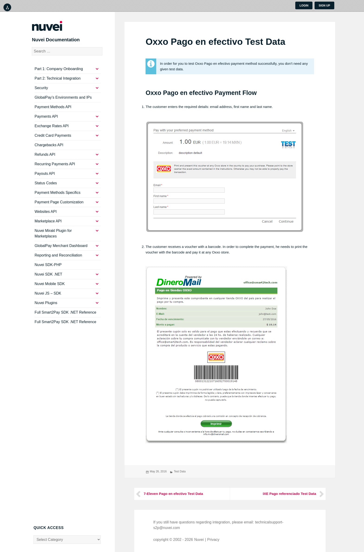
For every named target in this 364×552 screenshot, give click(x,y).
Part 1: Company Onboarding (59, 70)
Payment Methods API (53, 108)
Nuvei (199, 540)
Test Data (180, 471)
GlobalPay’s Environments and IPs (63, 98)
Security (41, 89)
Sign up (324, 5)
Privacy (213, 540)
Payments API (46, 117)
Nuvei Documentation (57, 40)
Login (303, 5)
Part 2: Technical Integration (58, 79)
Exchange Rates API (52, 127)
